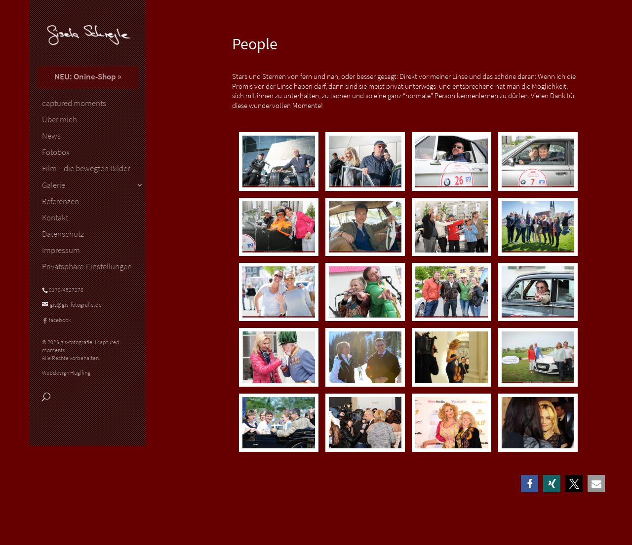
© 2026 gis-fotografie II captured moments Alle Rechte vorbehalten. (80, 349)
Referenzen (60, 202)
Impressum (61, 250)
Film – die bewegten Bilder (86, 169)
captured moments (74, 104)
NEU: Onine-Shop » (87, 76)
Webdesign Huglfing (66, 372)
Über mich (59, 120)
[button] (529, 483)
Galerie (53, 185)
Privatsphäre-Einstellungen (87, 267)
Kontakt (55, 218)
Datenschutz (63, 234)
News (51, 136)
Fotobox (56, 152)
